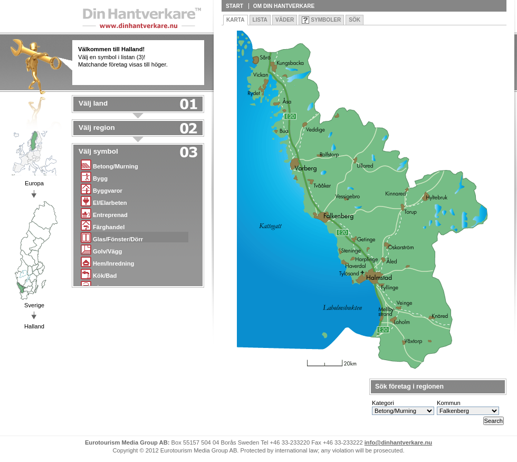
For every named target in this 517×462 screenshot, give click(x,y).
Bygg (94, 177)
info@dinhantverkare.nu (398, 442)
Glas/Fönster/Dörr (112, 237)
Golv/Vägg (101, 249)
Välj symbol (98, 151)
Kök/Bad (99, 274)
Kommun (449, 403)
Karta (235, 20)
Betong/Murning (109, 164)
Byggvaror (101, 189)
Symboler (326, 20)
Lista (260, 20)
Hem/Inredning (107, 262)
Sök (354, 20)
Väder (284, 20)
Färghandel (103, 225)
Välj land (93, 103)
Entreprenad (104, 213)
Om (283, 6)
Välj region (97, 127)
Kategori (383, 403)
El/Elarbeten (104, 201)
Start (234, 6)
